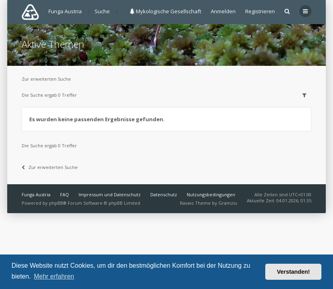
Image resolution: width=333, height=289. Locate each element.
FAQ (64, 194)
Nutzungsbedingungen (211, 194)
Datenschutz (163, 194)
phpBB (56, 203)
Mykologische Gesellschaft (165, 11)
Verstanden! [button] (293, 272)
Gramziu (227, 203)
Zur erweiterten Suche (46, 79)
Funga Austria (36, 194)
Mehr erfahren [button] (54, 276)
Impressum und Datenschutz (110, 194)
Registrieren (260, 11)
